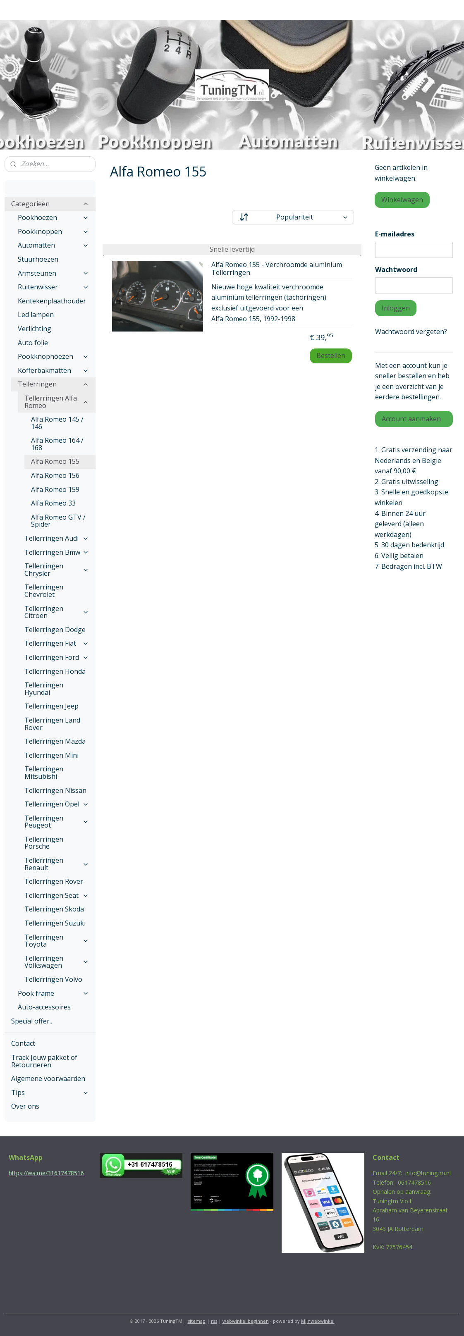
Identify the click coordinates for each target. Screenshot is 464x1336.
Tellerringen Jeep (51, 706)
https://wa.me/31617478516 (46, 1173)
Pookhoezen (53, 217)
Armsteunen (53, 273)
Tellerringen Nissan (55, 790)
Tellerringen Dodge (55, 629)
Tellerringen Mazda (55, 741)
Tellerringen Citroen (56, 612)
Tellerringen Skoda (54, 909)
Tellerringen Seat (56, 895)
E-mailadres (394, 234)
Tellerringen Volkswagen (56, 962)
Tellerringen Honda (55, 671)
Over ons (25, 1106)
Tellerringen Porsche (43, 843)
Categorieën (50, 203)
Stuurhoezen (38, 259)
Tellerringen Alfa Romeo (56, 402)
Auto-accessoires (44, 1007)
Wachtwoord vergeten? (411, 331)
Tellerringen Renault (56, 864)
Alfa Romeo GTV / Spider (58, 521)
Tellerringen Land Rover (52, 724)
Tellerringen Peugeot (56, 822)
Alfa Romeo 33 (53, 503)
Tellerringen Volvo (53, 979)
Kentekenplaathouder (52, 300)
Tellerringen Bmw (56, 552)
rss (214, 1321)
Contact (23, 1043)
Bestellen (330, 355)
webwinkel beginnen (245, 1321)
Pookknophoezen (53, 356)
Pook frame (53, 993)
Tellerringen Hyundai (43, 688)
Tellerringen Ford (56, 657)
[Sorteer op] (293, 217)
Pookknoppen (53, 231)
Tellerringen (53, 384)
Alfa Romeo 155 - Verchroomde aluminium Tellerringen (276, 269)
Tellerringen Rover (53, 881)
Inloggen (396, 308)
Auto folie (33, 342)
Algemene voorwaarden (48, 1078)
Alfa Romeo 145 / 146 (57, 423)
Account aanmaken (411, 418)
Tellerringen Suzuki (55, 923)
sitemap (197, 1321)
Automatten (53, 245)
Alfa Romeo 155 (55, 461)
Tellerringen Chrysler (56, 569)
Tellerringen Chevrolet (43, 590)
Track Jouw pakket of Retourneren (44, 1061)
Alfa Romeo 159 (55, 489)
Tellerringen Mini (51, 755)
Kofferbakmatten (53, 370)
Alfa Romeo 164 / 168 (57, 444)
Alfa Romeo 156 (55, 475)
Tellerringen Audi (56, 538)
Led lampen (36, 314)
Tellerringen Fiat (56, 643)
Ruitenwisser (53, 286)
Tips (50, 1092)
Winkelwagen (402, 199)
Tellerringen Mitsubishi (43, 772)
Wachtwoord (396, 269)
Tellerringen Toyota (56, 941)
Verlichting (34, 328)
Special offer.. (31, 1021)
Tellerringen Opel (56, 804)
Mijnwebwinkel (318, 1321)
